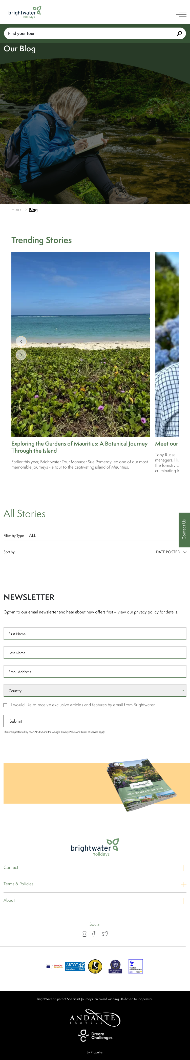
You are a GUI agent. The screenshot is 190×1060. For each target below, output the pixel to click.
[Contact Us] (184, 530)
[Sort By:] (168, 552)
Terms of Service (89, 735)
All (32, 535)
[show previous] (21, 341)
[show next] (21, 354)
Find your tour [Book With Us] (95, 33)
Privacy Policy (68, 735)
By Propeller (95, 1052)
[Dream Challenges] (95, 1036)
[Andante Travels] (95, 1018)
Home (17, 209)
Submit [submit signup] (16, 724)
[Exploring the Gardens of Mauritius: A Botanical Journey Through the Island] (80, 361)
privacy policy (146, 615)
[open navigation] (181, 14)
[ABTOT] (75, 972)
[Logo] (25, 12)
